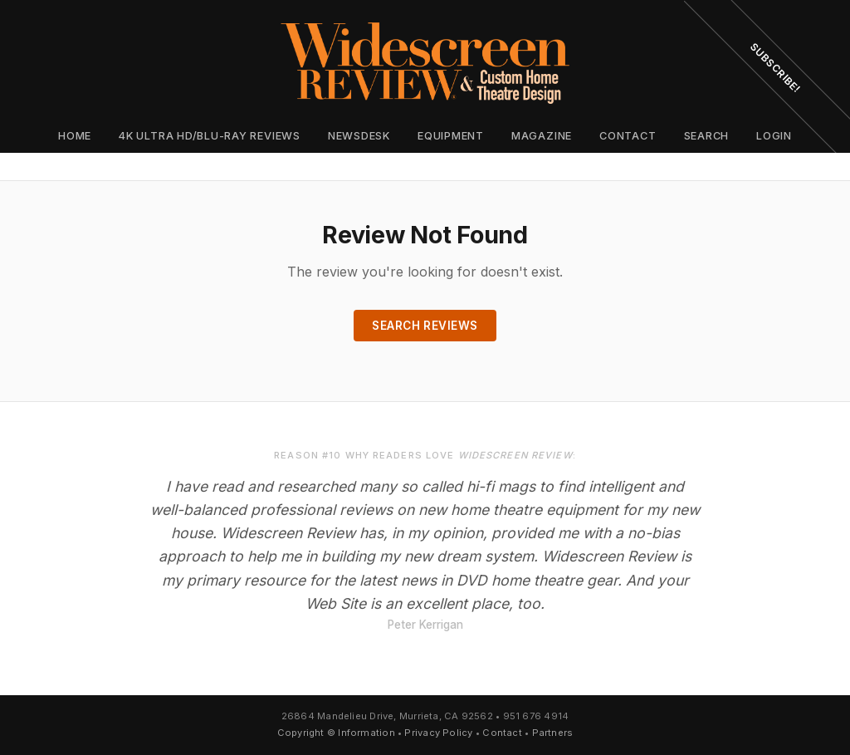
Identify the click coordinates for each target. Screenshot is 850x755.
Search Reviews (425, 325)
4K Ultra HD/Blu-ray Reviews (209, 136)
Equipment (451, 136)
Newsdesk (359, 136)
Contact (627, 136)
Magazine (541, 136)
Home (74, 136)
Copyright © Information (336, 732)
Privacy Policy (438, 732)
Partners (553, 732)
